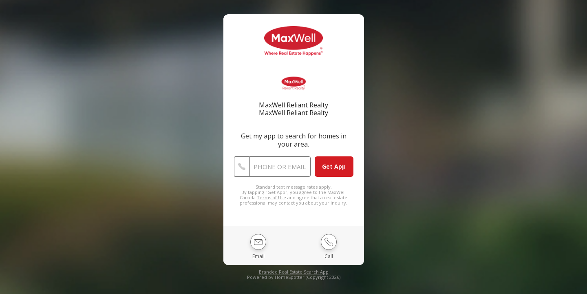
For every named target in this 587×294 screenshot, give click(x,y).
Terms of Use (271, 197)
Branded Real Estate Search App (294, 272)
